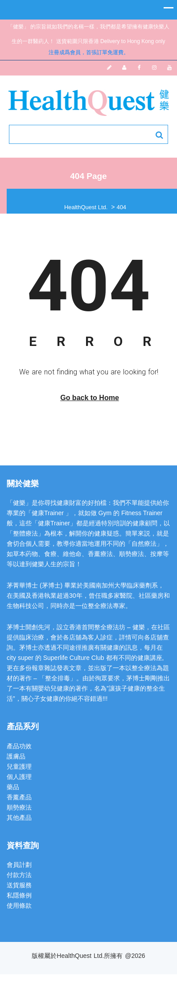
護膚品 (16, 756)
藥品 (13, 786)
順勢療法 (19, 807)
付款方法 (19, 874)
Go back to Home (89, 397)
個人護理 (19, 776)
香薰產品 (19, 797)
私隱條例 (19, 895)
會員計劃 (19, 864)
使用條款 (19, 905)
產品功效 (19, 746)
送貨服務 (19, 885)
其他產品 (19, 817)
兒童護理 (19, 766)
